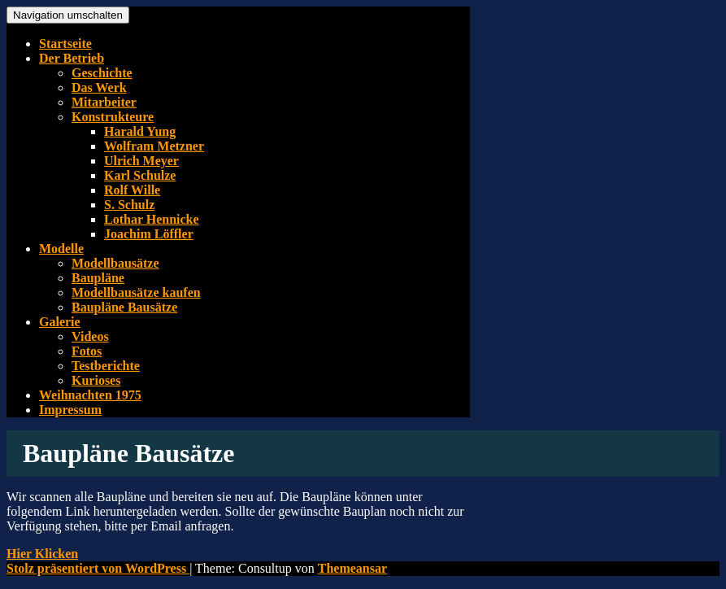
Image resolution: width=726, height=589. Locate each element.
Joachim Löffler (148, 234)
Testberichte (106, 366)
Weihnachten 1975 (90, 395)
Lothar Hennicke (151, 219)
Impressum (70, 410)
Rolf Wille (132, 190)
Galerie (59, 322)
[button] (42, 554)
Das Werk (99, 87)
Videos (90, 336)
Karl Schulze (140, 175)
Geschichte (102, 73)
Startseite (65, 43)
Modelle (61, 248)
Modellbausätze (115, 263)
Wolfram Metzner (154, 146)
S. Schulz (129, 205)
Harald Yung (140, 131)
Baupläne (98, 278)
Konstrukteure (113, 117)
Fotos (87, 351)
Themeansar (352, 568)
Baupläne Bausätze (124, 307)
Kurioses (96, 380)
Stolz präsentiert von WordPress (98, 568)
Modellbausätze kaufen (136, 292)
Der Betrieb (71, 58)
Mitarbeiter (104, 102)
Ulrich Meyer (141, 161)
